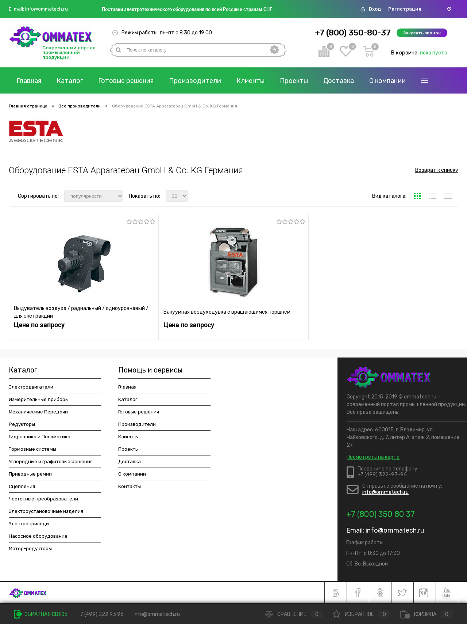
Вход (375, 9)
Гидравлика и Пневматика (39, 436)
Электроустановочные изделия (46, 511)
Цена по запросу (39, 325)
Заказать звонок (422, 32)
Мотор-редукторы (30, 548)
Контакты (129, 486)
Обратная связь (40, 614)
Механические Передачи (38, 412)
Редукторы (22, 424)
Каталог (70, 81)
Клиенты (250, 81)
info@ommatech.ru (46, 9)
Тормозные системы (32, 449)
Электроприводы (29, 523)
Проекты (294, 81)
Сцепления (22, 486)
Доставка (338, 81)
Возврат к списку (436, 170)
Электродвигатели (31, 387)
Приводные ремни (30, 474)
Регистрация (404, 9)
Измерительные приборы (39, 399)
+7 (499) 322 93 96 (100, 614)
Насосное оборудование (38, 536)
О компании (387, 81)
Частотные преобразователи (43, 499)
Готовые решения (126, 81)
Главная (28, 81)
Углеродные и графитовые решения (51, 461)
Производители (195, 81)
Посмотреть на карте (373, 457)
